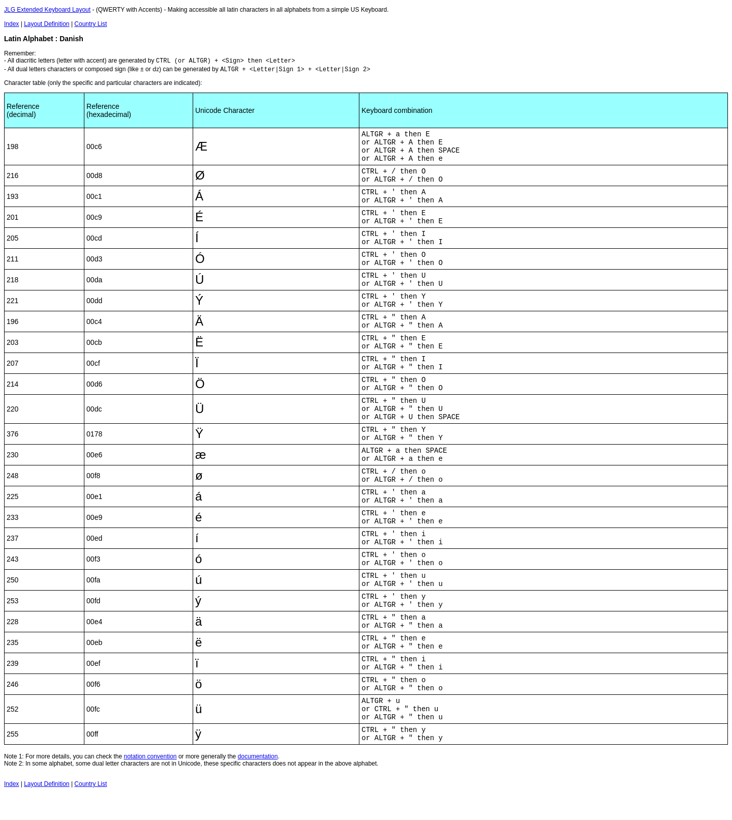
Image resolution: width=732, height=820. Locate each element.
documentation (258, 756)
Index (11, 23)
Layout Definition (46, 23)
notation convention (150, 756)
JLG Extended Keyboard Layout (47, 9)
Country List (90, 23)
